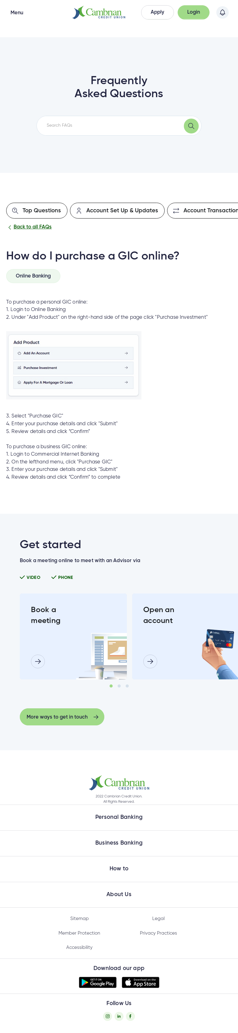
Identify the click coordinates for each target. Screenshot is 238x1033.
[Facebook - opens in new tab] (130, 1016)
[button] (157, 12)
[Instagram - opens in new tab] (107, 1016)
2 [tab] (119, 686)
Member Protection (79, 933)
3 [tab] (127, 686)
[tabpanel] (73, 636)
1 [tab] (111, 686)
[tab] (33, 276)
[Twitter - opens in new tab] (119, 1016)
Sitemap (79, 918)
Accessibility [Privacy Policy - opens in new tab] (79, 947)
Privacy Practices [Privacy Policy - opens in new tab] (158, 933)
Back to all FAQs (29, 227)
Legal (158, 918)
